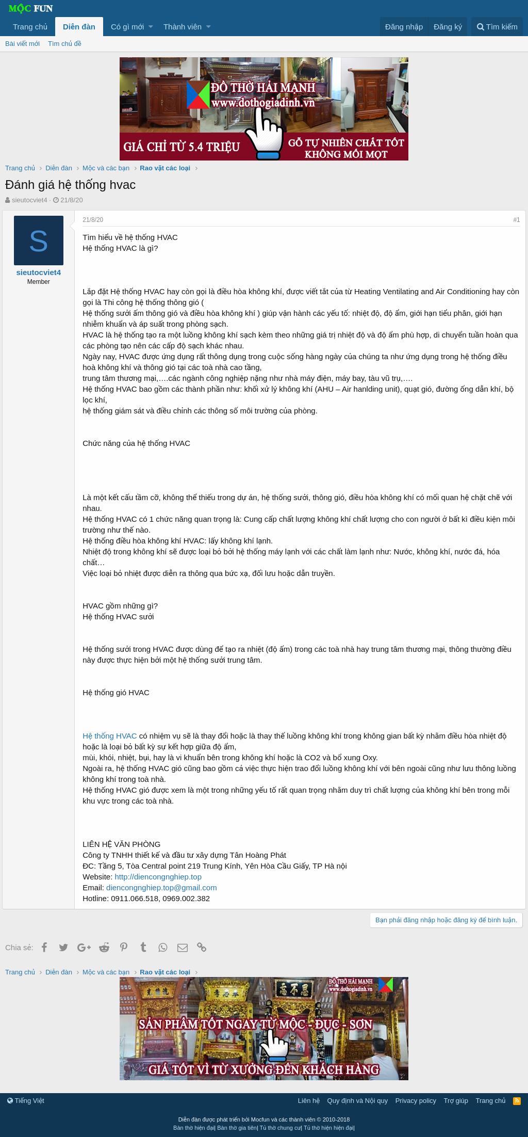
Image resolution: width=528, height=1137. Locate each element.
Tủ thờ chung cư (280, 1128)
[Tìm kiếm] (497, 26)
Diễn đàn (79, 26)
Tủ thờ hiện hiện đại (328, 1128)
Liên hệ (309, 1100)
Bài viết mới (22, 43)
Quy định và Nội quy (357, 1100)
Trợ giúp (456, 1100)
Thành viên (182, 26)
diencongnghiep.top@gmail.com (164, 887)
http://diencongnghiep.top (161, 876)
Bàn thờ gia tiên (237, 1128)
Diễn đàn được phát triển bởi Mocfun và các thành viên (264, 1119)
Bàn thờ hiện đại (193, 1128)
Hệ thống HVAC (113, 735)
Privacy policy (415, 1100)
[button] (151, 26)
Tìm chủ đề (64, 43)
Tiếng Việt (25, 1100)
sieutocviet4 (29, 200)
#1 (513, 219)
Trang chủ (30, 26)
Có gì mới (127, 26)
